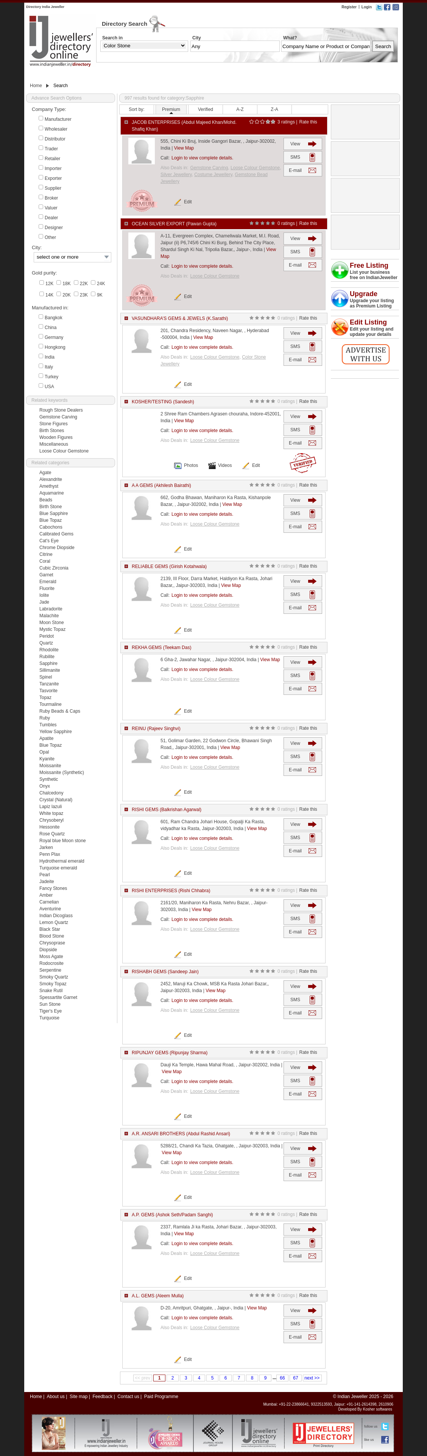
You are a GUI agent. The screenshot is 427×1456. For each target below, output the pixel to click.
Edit (188, 201)
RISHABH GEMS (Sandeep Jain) (165, 971)
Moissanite (50, 765)
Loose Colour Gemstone (64, 451)
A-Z (239, 109)
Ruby (44, 718)
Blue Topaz (50, 520)
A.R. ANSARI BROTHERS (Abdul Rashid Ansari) (181, 1133)
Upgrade (363, 294)
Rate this (308, 122)
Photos (191, 465)
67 (295, 1378)
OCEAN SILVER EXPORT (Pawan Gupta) (174, 223)
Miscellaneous (53, 444)
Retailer (52, 158)
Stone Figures (53, 423)
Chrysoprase (52, 943)
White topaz (51, 813)
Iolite (44, 595)
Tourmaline (50, 704)
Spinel (45, 677)
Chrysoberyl (51, 820)
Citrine (46, 554)
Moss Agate (51, 956)
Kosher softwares (377, 1409)
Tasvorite (48, 690)
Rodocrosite (51, 963)
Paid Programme (161, 1396)
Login (367, 7)
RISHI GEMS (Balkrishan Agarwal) (166, 809)
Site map (78, 1396)
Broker (51, 198)
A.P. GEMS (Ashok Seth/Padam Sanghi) (172, 1214)
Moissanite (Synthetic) (61, 772)
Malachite (49, 615)
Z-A (274, 109)
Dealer (51, 217)
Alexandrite (50, 479)
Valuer (51, 208)
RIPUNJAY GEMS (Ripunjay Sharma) (169, 1052)
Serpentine (50, 970)
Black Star (49, 929)
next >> (312, 1378)
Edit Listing (368, 322)
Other (50, 237)
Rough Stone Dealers (61, 410)
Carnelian (49, 902)
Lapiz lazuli (50, 806)
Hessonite (49, 827)
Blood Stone (51, 936)
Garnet (46, 574)
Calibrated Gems (56, 534)
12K (49, 283)
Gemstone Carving (58, 417)
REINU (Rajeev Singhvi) (156, 728)
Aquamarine (51, 493)
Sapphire (48, 663)
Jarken (46, 847)
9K (100, 295)
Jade (44, 602)
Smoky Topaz (53, 983)
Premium (171, 109)
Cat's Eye (49, 540)
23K (84, 295)
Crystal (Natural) (55, 799)
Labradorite (50, 609)
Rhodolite (49, 649)
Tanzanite (49, 684)
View (295, 144)
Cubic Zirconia (54, 568)
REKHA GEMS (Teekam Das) (161, 647)
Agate (45, 472)
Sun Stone (50, 1004)
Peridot (46, 636)
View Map (184, 148)
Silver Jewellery (176, 174)
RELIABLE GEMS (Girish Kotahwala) (169, 566)
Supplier (53, 188)
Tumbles (48, 724)
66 (282, 1378)
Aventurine (50, 908)
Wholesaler (56, 129)
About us (55, 1396)
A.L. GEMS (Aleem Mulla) (158, 1295)
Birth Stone (50, 506)
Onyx (44, 786)
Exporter (53, 178)
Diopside (48, 949)
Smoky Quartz (53, 977)
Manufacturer (58, 119)
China (50, 327)
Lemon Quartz (53, 922)
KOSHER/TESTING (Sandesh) (163, 401)
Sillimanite (49, 670)
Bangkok (53, 317)
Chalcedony (51, 793)
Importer (53, 168)
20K (66, 295)
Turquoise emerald (58, 868)
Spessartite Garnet (58, 997)
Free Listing (369, 265)
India (50, 357)
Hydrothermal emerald (61, 861)
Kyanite (47, 759)
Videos (225, 465)
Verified (205, 109)
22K (84, 283)
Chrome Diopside (57, 547)
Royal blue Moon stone (62, 840)
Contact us (128, 1396)
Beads (45, 499)
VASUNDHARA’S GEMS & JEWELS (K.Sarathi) (180, 318)
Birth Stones (51, 430)
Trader (51, 148)
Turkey (51, 376)
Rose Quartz (52, 833)
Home (36, 85)
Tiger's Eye (50, 1011)
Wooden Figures (56, 437)
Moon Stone (51, 622)
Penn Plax (49, 854)
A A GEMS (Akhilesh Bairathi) (161, 485)
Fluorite (47, 588)
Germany (54, 337)
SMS (295, 157)
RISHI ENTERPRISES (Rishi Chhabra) (171, 890)
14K (49, 295)
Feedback (102, 1396)
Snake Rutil (50, 990)
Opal (44, 752)
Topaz (45, 697)
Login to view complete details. (202, 158)
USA (49, 386)
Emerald (47, 581)
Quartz (46, 643)
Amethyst (48, 486)
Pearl (44, 874)
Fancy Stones (53, 888)
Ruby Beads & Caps (59, 711)
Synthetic (48, 779)
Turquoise (49, 1018)
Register (349, 7)
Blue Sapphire (53, 513)
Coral (44, 561)
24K (101, 283)
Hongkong (55, 347)
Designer (54, 227)
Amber (46, 895)
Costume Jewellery (213, 174)
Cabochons (50, 527)
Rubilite (47, 656)
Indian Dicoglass (56, 915)
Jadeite (46, 881)
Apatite (46, 738)
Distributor (55, 139)
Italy (49, 367)
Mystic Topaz (52, 629)
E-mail (295, 170)
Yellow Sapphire (55, 731)
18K (66, 283)
